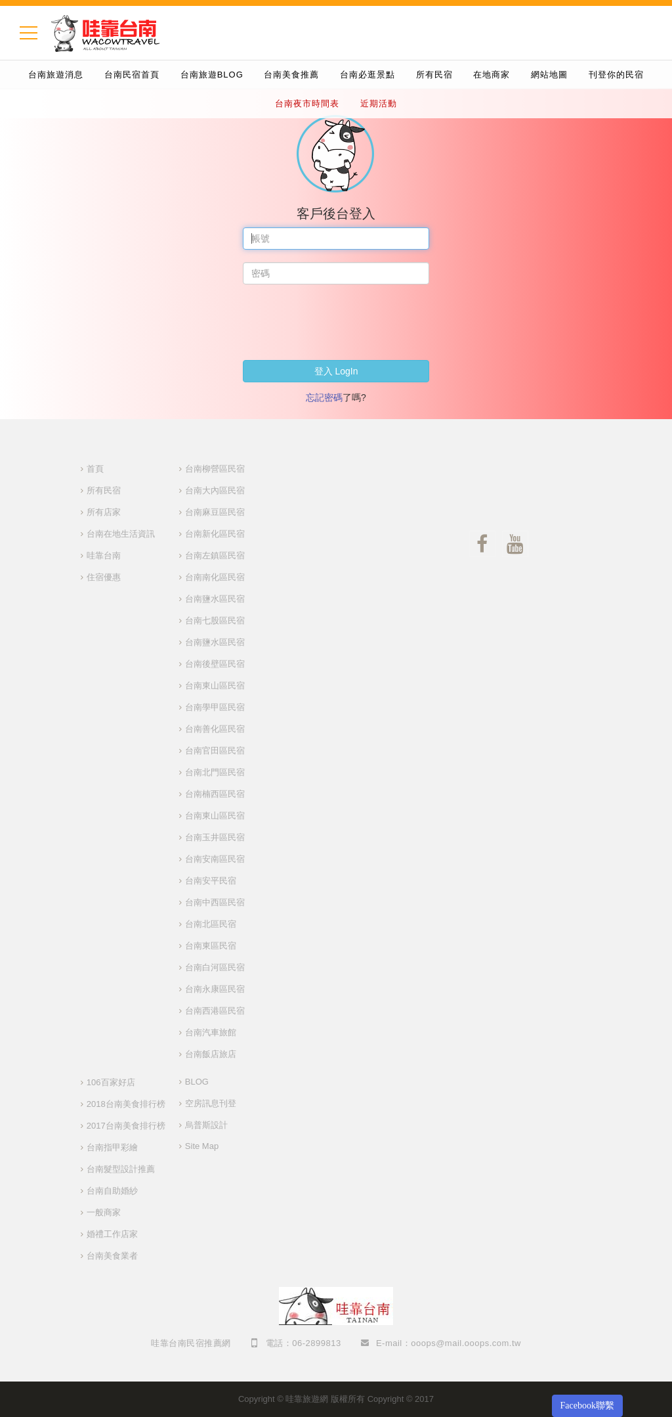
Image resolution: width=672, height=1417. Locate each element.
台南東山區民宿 (215, 685)
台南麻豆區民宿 (215, 512)
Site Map (202, 1146)
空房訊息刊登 (210, 1103)
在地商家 (491, 74)
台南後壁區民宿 (215, 664)
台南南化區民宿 (215, 577)
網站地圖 (549, 74)
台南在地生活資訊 (121, 534)
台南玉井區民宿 (215, 837)
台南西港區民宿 (215, 1011)
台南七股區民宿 (215, 620)
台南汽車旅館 (210, 1032)
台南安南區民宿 (215, 859)
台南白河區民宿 (215, 967)
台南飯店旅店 (210, 1054)
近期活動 (378, 103)
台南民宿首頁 (131, 74)
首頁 (95, 469)
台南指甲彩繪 (112, 1147)
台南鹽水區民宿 (215, 599)
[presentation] (342, 322)
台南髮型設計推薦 (121, 1169)
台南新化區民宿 (215, 534)
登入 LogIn (336, 371)
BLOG (197, 1082)
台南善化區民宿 (215, 729)
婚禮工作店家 (112, 1234)
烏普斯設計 (206, 1125)
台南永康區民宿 (215, 989)
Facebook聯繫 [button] (587, 1405)
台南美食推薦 (291, 74)
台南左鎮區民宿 (215, 555)
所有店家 (104, 512)
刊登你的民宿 (616, 74)
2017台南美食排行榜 (126, 1126)
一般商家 (104, 1212)
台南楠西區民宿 (215, 794)
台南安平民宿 (210, 881)
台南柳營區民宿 (215, 469)
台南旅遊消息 (55, 74)
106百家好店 (111, 1082)
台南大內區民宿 (215, 490)
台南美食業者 (112, 1256)
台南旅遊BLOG (211, 74)
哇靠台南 (104, 555)
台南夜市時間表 (307, 103)
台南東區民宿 (210, 946)
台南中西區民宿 (215, 902)
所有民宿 (434, 74)
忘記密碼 (324, 397)
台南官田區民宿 (215, 750)
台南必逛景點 (367, 74)
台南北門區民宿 (215, 772)
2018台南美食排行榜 (126, 1104)
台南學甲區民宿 (215, 707)
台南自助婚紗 (112, 1191)
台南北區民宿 (210, 924)
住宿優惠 (104, 577)
